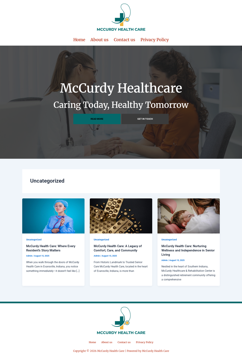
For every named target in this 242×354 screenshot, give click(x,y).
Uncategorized (34, 239)
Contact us (124, 39)
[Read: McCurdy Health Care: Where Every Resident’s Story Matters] (53, 215)
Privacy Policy (155, 39)
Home (79, 39)
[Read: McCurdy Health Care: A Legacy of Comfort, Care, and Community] (121, 215)
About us (99, 39)
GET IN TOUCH (145, 118)
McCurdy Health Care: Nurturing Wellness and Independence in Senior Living (184, 250)
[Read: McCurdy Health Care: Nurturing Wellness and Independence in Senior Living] (188, 215)
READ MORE (97, 118)
